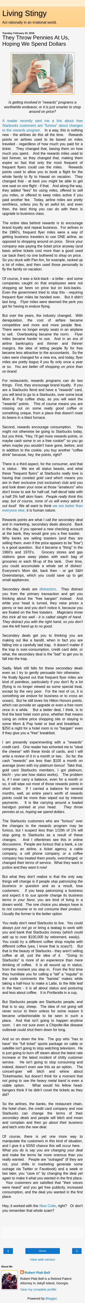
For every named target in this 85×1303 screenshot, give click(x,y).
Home (42, 1251)
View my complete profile (38, 1289)
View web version (42, 1259)
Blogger (51, 1298)
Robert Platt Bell (37, 1272)
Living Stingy (24, 13)
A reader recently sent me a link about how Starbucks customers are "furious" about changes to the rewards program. (42, 125)
